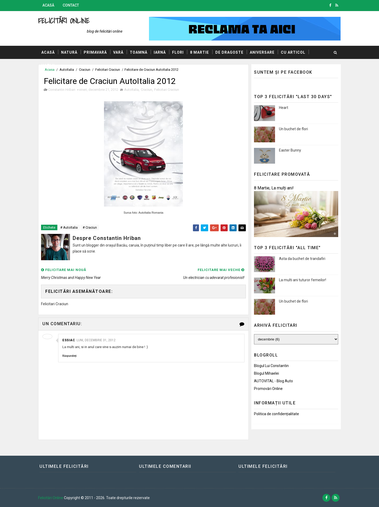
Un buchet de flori (293, 129)
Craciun (146, 90)
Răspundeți (69, 355)
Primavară (95, 52)
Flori (178, 52)
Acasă (48, 5)
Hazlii (48, 65)
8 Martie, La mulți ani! (274, 187)
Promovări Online (268, 388)
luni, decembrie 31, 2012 (96, 340)
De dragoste (229, 52)
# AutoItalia (69, 227)
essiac (68, 340)
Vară (118, 52)
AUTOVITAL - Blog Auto (273, 381)
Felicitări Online (63, 21)
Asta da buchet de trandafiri (302, 259)
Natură (69, 52)
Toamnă (138, 52)
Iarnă (160, 52)
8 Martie (199, 52)
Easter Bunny (290, 150)
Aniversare (262, 52)
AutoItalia (131, 90)
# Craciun (90, 227)
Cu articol (293, 52)
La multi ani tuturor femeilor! (302, 280)
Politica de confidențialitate (276, 414)
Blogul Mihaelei (266, 373)
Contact (71, 5)
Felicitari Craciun (166, 90)
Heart (283, 108)
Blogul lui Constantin (271, 366)
